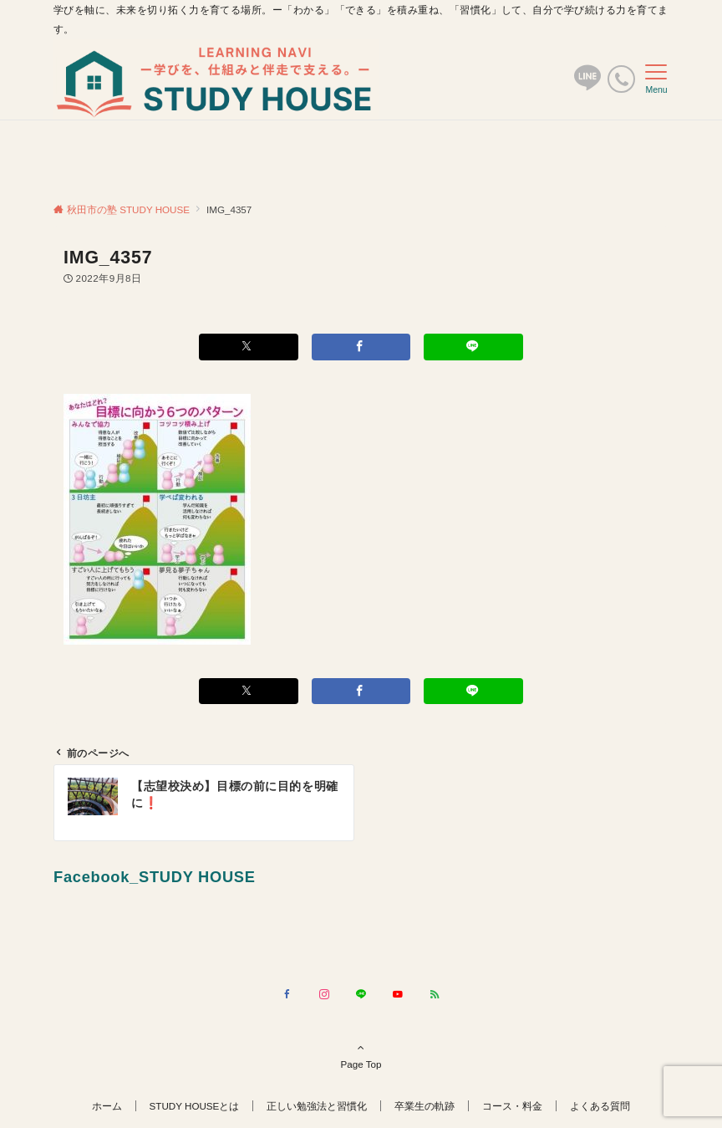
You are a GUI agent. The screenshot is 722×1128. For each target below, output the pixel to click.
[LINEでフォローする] (361, 994)
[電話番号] (621, 79)
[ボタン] (587, 85)
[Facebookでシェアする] (361, 347)
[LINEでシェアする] (473, 347)
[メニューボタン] (656, 79)
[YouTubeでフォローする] (398, 994)
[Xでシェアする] (248, 347)
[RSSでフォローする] (435, 994)
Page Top (361, 1055)
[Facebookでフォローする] (287, 994)
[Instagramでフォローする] (324, 994)
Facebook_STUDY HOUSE (154, 877)
